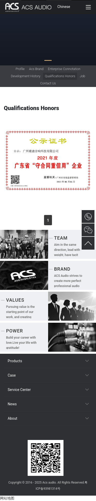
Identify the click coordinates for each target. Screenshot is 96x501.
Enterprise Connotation (64, 69)
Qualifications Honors (60, 76)
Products (15, 361)
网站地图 (7, 498)
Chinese (63, 7)
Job (82, 76)
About (12, 418)
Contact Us (48, 83)
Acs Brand (36, 69)
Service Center (19, 390)
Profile (20, 69)
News (12, 404)
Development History (25, 76)
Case (12, 375)
